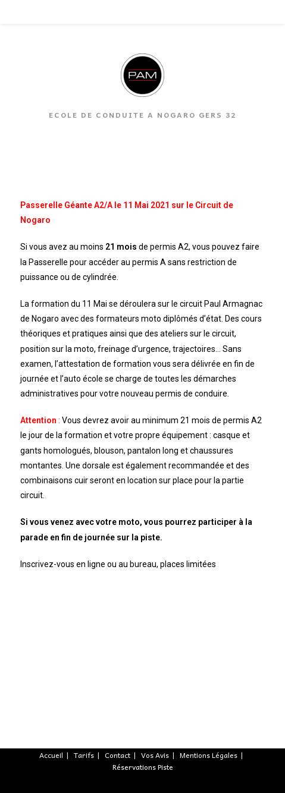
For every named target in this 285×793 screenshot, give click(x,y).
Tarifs (84, 755)
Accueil (51, 755)
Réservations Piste (142, 767)
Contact (117, 755)
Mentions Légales (208, 755)
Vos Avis (155, 755)
